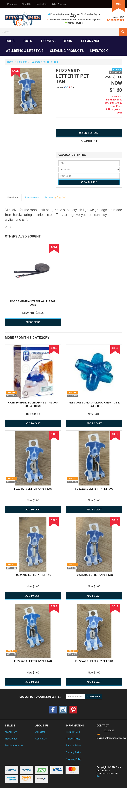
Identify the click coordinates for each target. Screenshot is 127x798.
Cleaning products (67, 51)
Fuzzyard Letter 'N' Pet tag (33, 661)
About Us (26, 4)
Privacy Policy (73, 738)
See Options (33, 322)
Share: (65, 87)
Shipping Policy (74, 759)
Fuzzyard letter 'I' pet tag (33, 575)
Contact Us (41, 4)
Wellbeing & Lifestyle (24, 51)
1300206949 (115, 20)
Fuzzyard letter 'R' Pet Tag (44, 61)
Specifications (32, 197)
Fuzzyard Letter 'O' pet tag (94, 661)
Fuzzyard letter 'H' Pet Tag (94, 488)
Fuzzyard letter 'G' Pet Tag (33, 488)
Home (10, 61)
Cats (29, 41)
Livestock (99, 51)
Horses (48, 41)
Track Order (11, 738)
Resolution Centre (14, 745)
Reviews (55, 197)
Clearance (90, 41)
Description (13, 197)
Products (12, 4)
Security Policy (73, 752)
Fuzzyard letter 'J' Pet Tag (94, 575)
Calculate (89, 182)
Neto (99, 776)
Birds (69, 41)
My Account (11, 732)
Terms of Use (73, 732)
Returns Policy (73, 745)
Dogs (11, 41)
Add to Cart (89, 133)
